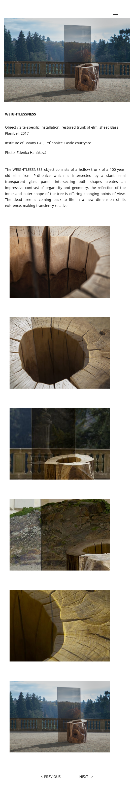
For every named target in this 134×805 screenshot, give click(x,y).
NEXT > (86, 776)
